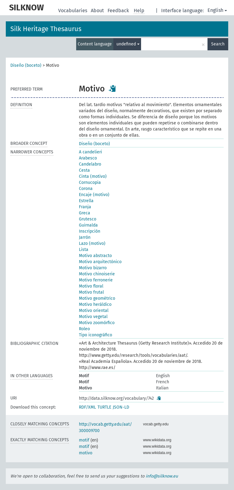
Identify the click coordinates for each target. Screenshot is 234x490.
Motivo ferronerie (96, 280)
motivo (85, 453)
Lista (83, 249)
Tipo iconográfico (95, 335)
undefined (128, 44)
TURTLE (104, 407)
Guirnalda (88, 225)
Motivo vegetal (93, 316)
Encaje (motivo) (94, 194)
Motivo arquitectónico (100, 261)
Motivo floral (91, 286)
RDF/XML (87, 407)
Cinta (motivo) (93, 176)
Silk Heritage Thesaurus (45, 29)
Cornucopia (90, 182)
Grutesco (87, 219)
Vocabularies (73, 10)
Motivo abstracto (95, 255)
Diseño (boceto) (25, 65)
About (98, 10)
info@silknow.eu (162, 476)
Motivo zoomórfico (97, 322)
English (217, 10)
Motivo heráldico (95, 304)
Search (218, 44)
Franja (85, 206)
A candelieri (90, 152)
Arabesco (88, 158)
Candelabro (90, 164)
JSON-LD (121, 407)
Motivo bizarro (93, 267)
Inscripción (89, 231)
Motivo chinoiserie (97, 274)
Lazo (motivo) (92, 243)
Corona (86, 188)
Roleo (84, 328)
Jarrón (84, 237)
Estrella (86, 200)
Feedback (119, 10)
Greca (84, 213)
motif (84, 440)
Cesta (84, 170)
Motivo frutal (91, 292)
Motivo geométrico (97, 298)
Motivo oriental (93, 310)
